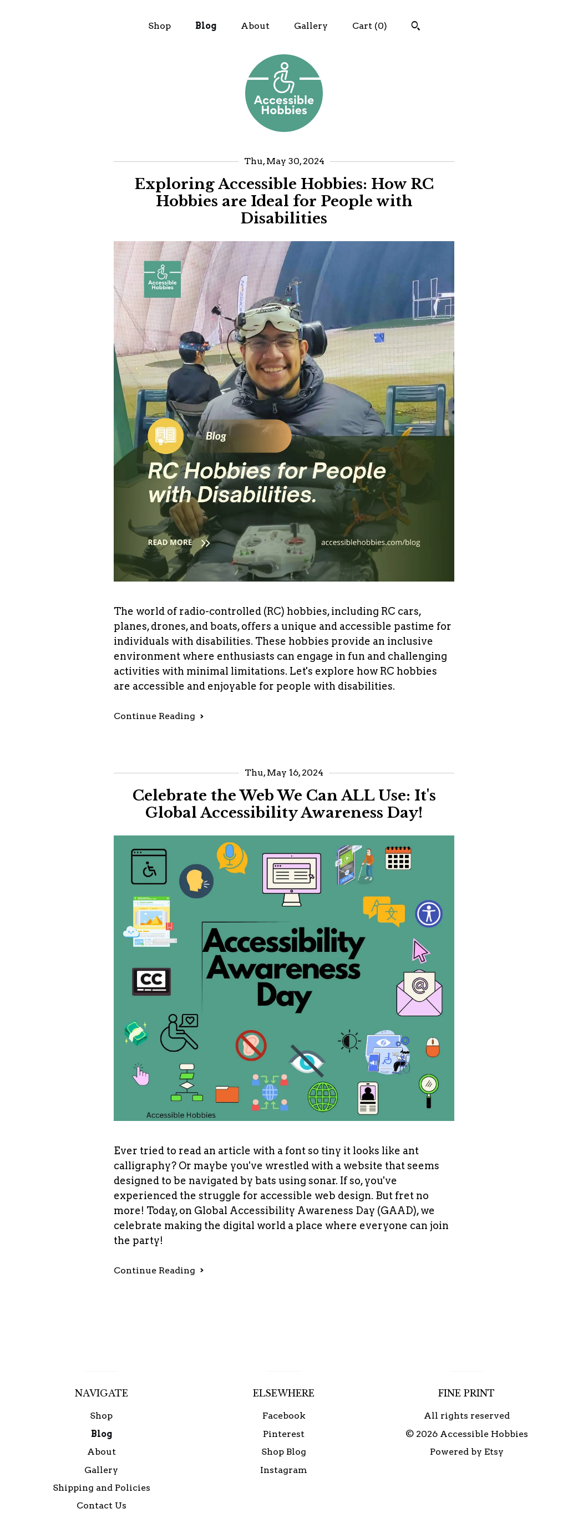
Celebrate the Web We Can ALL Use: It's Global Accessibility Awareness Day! (284, 804)
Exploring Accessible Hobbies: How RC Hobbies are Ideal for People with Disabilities (284, 201)
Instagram (283, 1470)
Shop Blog (283, 1451)
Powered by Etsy (467, 1451)
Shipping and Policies (101, 1487)
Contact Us (101, 1505)
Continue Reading (159, 716)
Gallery (311, 26)
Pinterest (284, 1434)
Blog (205, 26)
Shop (159, 26)
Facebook (284, 1415)
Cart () (369, 26)
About (255, 26)
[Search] (416, 27)
